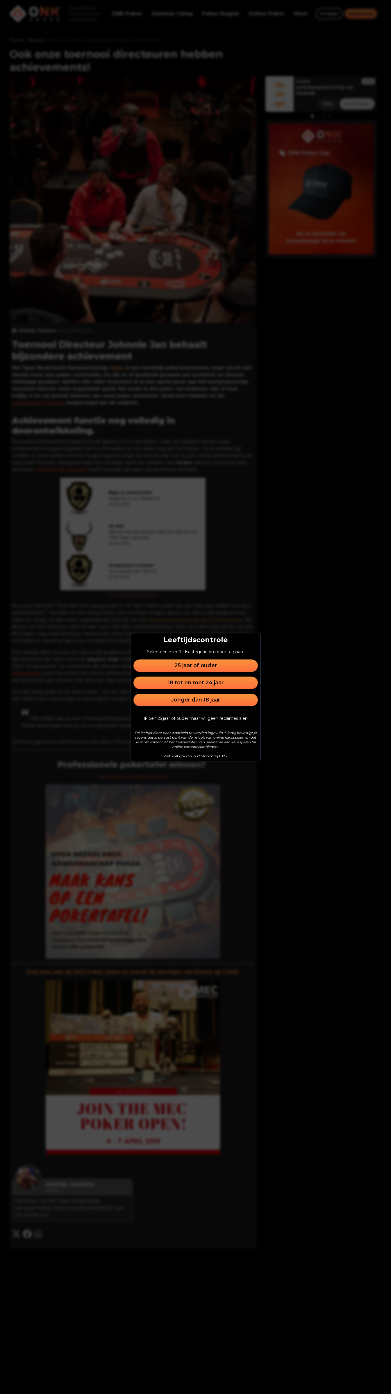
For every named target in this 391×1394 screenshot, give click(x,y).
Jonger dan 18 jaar (195, 700)
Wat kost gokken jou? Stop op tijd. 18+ (195, 756)
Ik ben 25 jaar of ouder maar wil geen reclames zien (196, 718)
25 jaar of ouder (195, 665)
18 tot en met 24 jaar (196, 682)
